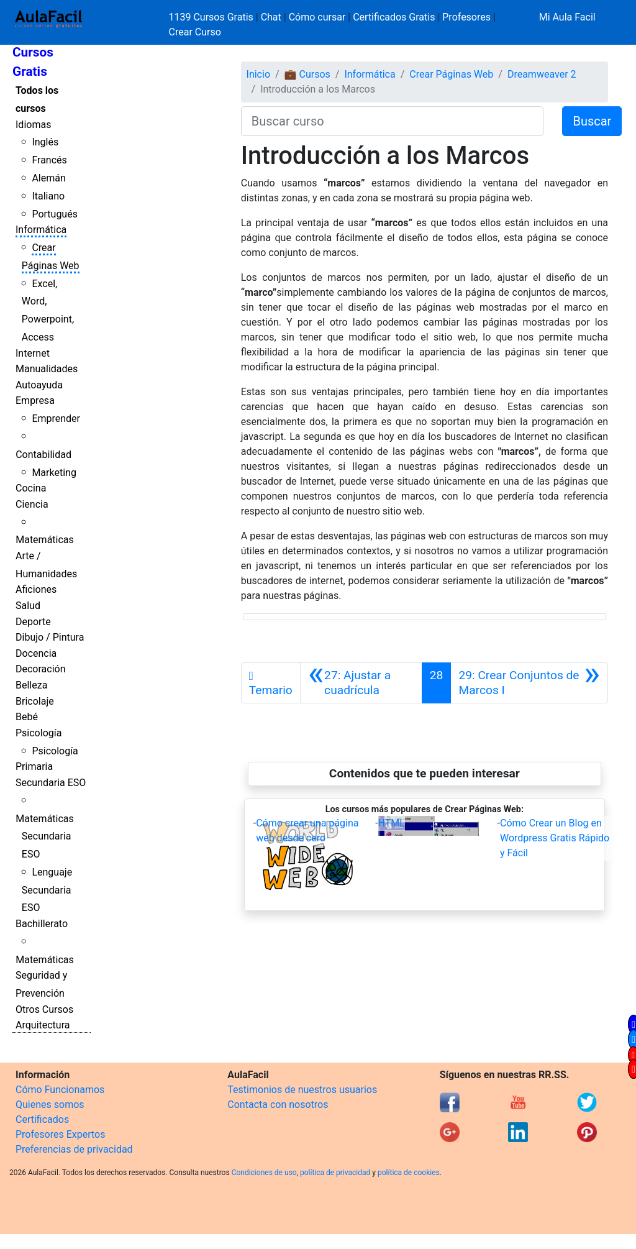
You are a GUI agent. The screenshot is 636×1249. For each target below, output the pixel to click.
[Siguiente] (529, 682)
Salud (28, 605)
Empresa (35, 400)
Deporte (33, 622)
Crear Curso (195, 32)
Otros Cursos (44, 1009)
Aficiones (36, 589)
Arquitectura (43, 1025)
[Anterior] (361, 682)
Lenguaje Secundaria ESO (47, 890)
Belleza (31, 685)
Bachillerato (42, 924)
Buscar (592, 121)
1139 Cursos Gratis (212, 17)
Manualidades (47, 369)
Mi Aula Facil (567, 17)
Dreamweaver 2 (541, 74)
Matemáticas (45, 540)
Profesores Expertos (60, 1134)
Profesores (466, 17)
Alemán (48, 178)
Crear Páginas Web (451, 74)
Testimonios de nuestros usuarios (302, 1090)
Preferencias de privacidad (74, 1149)
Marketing (54, 472)
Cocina (31, 488)
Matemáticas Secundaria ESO (45, 837)
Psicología (38, 733)
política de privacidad (335, 1172)
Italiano (48, 196)
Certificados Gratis (394, 17)
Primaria (34, 766)
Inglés (45, 142)
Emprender (56, 418)
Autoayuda (39, 385)
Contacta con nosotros (277, 1104)
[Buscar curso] (392, 121)
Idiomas (33, 124)
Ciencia (32, 504)
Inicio (258, 74)
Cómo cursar (317, 17)
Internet (33, 353)
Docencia (36, 653)
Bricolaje (35, 701)
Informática (41, 230)
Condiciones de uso (264, 1172)
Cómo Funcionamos (60, 1090)
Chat (271, 17)
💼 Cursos (307, 74)
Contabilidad (43, 454)
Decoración (41, 669)
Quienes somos (50, 1104)
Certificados (42, 1119)
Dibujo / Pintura (50, 637)
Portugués (55, 214)
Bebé (27, 717)
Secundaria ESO (51, 783)
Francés (49, 160)
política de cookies (409, 1172)
